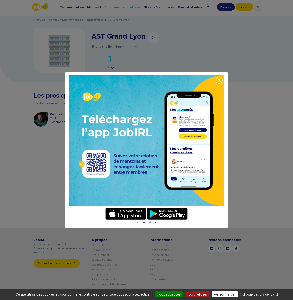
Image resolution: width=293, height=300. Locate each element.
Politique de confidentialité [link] (259, 294)
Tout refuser (197, 294)
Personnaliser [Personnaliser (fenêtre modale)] (225, 294)
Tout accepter (168, 294)
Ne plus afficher (146, 222)
